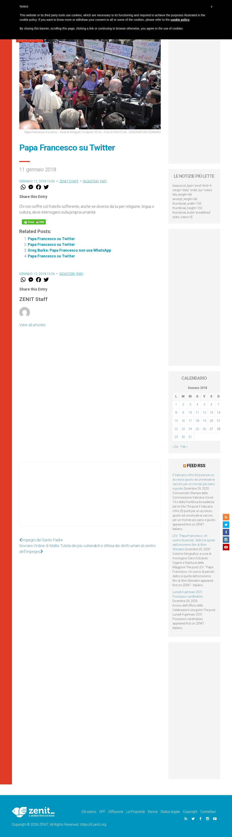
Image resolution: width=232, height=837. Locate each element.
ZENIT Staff (69, 181)
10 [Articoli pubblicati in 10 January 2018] (190, 412)
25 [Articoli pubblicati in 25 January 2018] (197, 429)
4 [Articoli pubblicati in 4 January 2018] (197, 404)
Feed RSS (196, 465)
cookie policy (180, 19)
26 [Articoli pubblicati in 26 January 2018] (204, 429)
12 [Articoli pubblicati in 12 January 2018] (204, 412)
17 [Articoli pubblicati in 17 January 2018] (190, 420)
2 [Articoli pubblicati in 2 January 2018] (183, 404)
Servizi (153, 812)
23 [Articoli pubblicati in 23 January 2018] (183, 429)
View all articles (32, 325)
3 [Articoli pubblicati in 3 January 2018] (190, 404)
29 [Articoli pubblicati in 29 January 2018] (176, 437)
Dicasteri (91, 181)
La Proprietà (135, 812)
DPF (102, 812)
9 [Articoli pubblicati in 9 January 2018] (183, 412)
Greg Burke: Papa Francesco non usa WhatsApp (69, 250)
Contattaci (208, 812)
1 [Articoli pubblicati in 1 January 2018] (176, 404)
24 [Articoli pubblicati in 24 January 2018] (190, 429)
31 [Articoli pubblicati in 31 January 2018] (190, 437)
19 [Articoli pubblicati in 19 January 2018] (204, 420)
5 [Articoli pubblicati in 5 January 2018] (204, 404)
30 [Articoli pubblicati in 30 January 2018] (183, 437)
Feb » (184, 446)
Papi (103, 181)
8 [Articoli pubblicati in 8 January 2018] (176, 412)
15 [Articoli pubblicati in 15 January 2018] (176, 420)
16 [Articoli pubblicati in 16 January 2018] (183, 420)
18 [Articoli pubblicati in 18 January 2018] (197, 420)
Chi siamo (89, 812)
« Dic (176, 446)
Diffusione (116, 812)
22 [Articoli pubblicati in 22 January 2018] (176, 429)
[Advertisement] (90, 498)
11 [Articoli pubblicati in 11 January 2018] (197, 412)
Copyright (190, 812)
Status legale (170, 812)
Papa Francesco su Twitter (51, 238)
